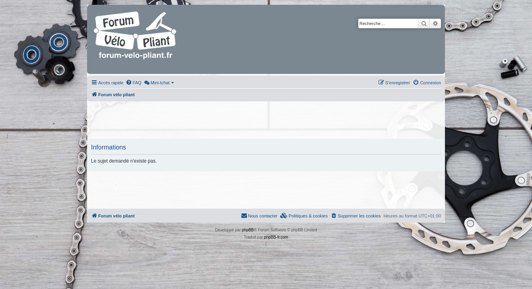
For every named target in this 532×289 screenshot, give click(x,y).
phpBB (248, 230)
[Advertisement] (266, 121)
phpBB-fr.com (276, 237)
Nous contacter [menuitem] (259, 215)
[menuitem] (134, 82)
